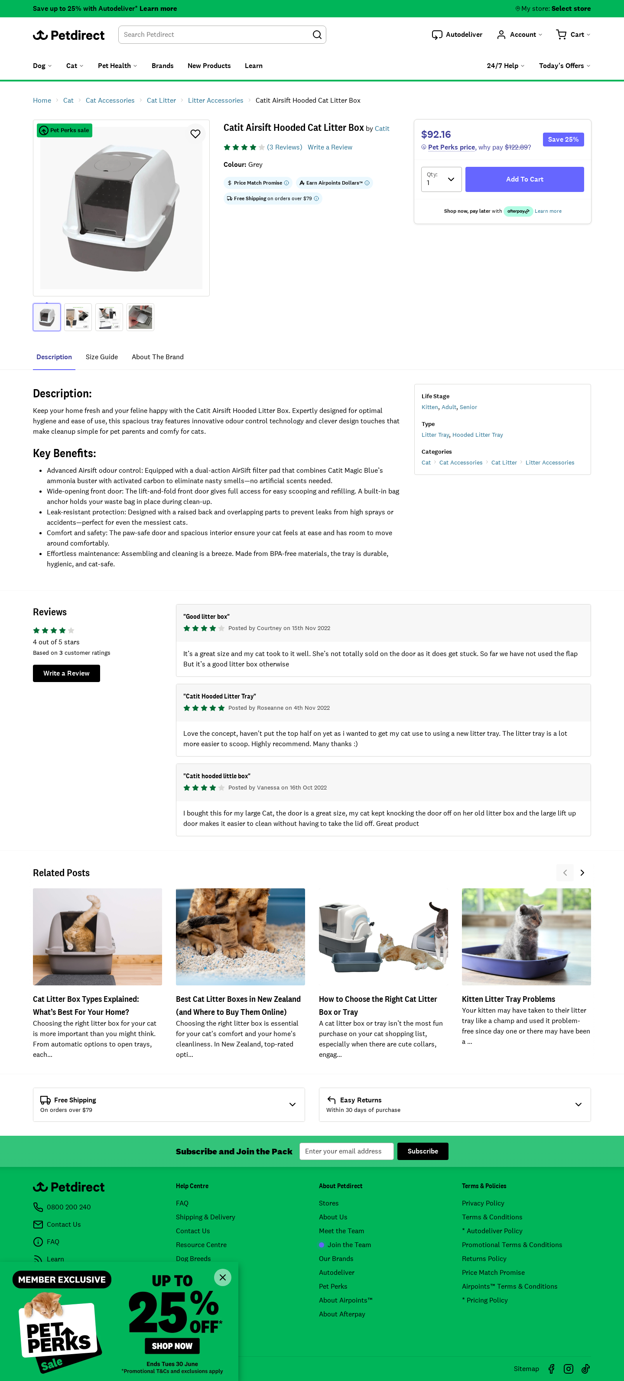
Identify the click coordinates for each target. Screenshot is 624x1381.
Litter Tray (435, 435)
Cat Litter (504, 462)
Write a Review (330, 147)
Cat (426, 462)
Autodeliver (336, 1272)
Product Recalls (200, 1286)
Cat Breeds (192, 1272)
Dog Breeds (193, 1258)
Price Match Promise (493, 1272)
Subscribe (423, 1151)
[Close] (222, 1277)
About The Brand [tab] (158, 356)
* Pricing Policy (485, 1300)
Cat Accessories (461, 462)
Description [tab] (54, 356)
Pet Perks (333, 1286)
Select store (571, 8)
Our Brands (336, 1258)
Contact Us (193, 1230)
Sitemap (526, 1368)
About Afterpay (342, 1314)
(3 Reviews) (284, 147)
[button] (457, 34)
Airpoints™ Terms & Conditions (510, 1286)
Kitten (430, 407)
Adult (449, 407)
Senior (468, 407)
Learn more (158, 8)
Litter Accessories (550, 462)
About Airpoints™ (346, 1300)
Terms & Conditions (492, 1217)
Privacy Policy (483, 1203)
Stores (329, 1203)
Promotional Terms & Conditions (512, 1244)
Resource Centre (201, 1244)
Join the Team (345, 1244)
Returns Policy (484, 1258)
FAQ (182, 1203)
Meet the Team (341, 1230)
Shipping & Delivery (205, 1217)
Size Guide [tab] (102, 356)
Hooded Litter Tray (477, 435)
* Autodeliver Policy (492, 1230)
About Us (333, 1217)
